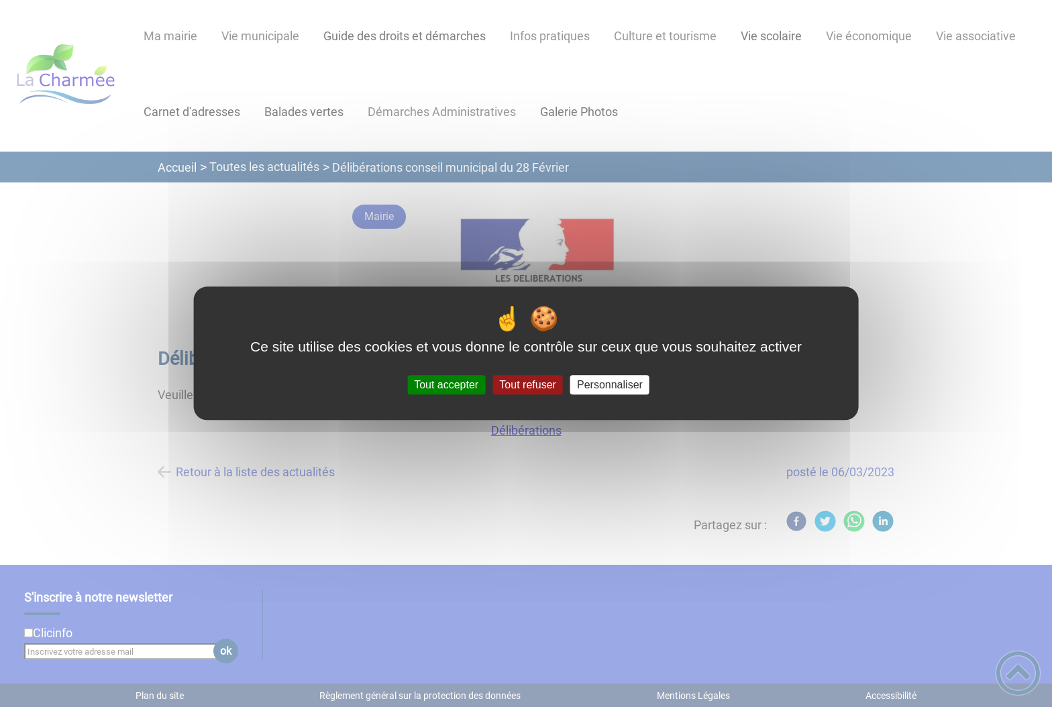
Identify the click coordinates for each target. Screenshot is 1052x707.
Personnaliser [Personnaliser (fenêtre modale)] (610, 384)
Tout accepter (446, 384)
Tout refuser (527, 384)
